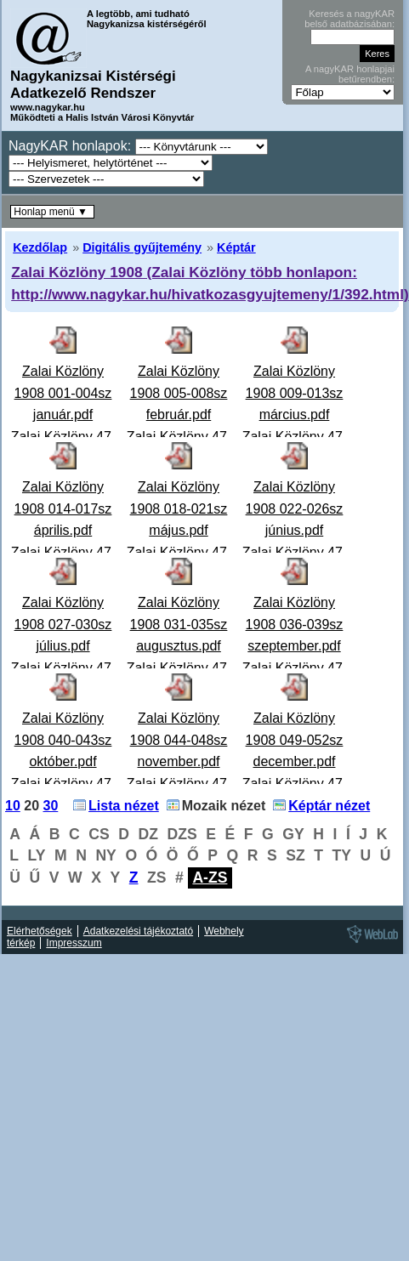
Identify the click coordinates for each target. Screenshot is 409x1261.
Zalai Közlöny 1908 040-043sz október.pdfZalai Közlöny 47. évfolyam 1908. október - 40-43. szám (63, 783)
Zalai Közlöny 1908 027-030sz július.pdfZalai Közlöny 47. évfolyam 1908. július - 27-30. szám (63, 668)
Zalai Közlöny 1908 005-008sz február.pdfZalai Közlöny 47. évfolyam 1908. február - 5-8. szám (179, 436)
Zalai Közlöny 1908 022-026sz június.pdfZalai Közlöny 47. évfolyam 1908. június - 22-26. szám (294, 552)
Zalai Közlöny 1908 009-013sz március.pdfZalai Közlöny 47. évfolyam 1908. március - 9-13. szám (294, 436)
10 (12, 805)
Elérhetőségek (39, 931)
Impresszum (73, 943)
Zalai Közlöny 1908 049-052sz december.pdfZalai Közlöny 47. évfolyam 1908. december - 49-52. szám (294, 783)
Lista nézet (123, 805)
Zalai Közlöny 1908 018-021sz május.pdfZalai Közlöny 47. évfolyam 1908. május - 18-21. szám (179, 552)
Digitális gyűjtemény (142, 247)
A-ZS (209, 877)
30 (51, 805)
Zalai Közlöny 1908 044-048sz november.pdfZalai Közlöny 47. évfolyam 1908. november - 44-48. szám (179, 783)
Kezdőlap (40, 247)
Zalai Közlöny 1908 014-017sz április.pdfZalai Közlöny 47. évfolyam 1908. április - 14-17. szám (63, 552)
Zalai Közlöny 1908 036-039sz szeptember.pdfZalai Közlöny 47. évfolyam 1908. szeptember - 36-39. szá (294, 668)
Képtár (236, 247)
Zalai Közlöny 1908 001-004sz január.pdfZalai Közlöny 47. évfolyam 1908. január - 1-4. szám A (63, 436)
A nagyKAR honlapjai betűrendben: (350, 74)
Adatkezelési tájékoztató (138, 931)
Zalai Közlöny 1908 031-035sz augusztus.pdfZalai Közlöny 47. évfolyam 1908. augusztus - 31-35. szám (179, 668)
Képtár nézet (329, 805)
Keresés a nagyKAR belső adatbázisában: (349, 19)
